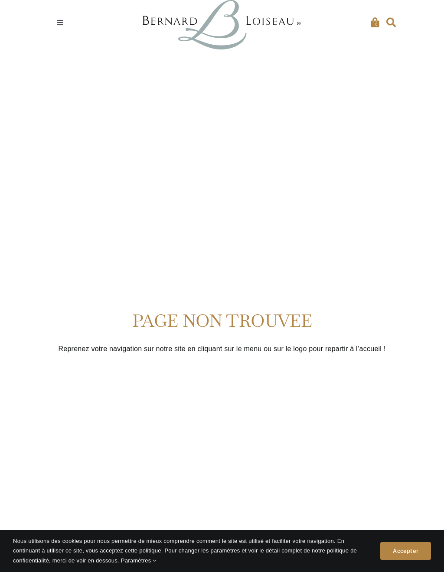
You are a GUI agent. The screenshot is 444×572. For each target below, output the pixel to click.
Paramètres (139, 560)
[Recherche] (391, 22)
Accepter (405, 551)
